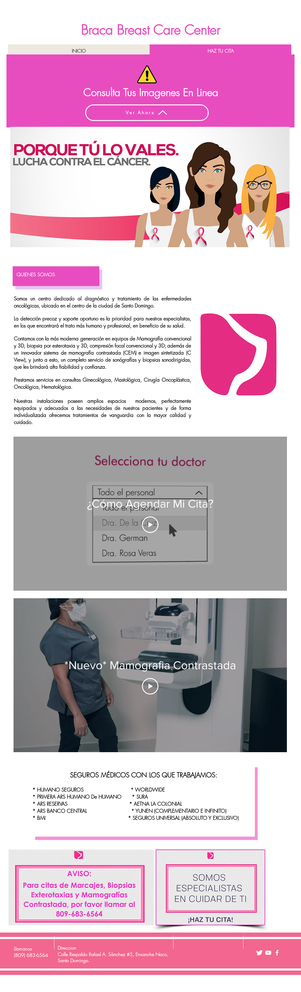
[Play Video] (150, 524)
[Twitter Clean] (259, 952)
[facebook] (277, 952)
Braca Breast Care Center (150, 30)
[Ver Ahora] (147, 112)
